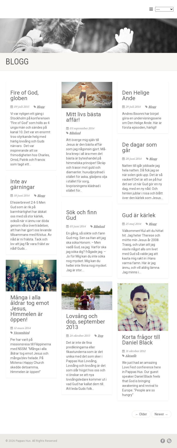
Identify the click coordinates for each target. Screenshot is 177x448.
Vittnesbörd (19, 333)
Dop (98, 336)
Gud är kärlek (139, 215)
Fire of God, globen (24, 95)
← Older (141, 414)
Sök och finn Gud (81, 215)
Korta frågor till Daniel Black (141, 340)
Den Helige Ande (135, 95)
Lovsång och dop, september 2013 (85, 321)
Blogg (39, 107)
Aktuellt (129, 356)
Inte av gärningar (22, 184)
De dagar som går (139, 147)
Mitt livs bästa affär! (83, 117)
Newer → (161, 414)
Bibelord (73, 133)
